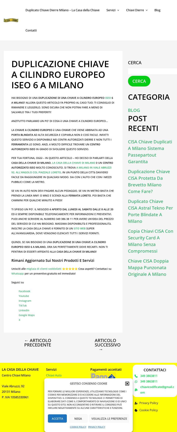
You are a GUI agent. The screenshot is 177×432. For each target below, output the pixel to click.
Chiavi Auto (54, 375)
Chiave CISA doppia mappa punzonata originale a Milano (148, 267)
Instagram (25, 300)
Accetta (57, 418)
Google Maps (27, 315)
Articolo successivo (104, 344)
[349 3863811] (146, 376)
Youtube (24, 296)
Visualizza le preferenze (109, 418)
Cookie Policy (78, 427)
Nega (78, 418)
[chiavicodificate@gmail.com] (155, 389)
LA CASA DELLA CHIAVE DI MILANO (74, 162)
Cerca (135, 62)
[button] (127, 383)
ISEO (108, 98)
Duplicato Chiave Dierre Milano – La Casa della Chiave (62, 10)
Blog (154, 10)
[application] (116, 10)
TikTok (23, 305)
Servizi (111, 10)
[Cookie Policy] (146, 410)
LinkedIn (24, 310)
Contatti (30, 30)
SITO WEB (80, 228)
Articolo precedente (37, 342)
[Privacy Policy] (146, 403)
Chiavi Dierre (134, 10)
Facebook (24, 291)
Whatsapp (17, 273)
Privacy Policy (96, 427)
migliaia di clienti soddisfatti (43, 268)
